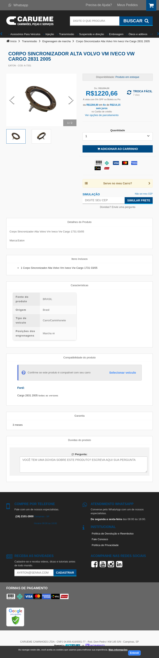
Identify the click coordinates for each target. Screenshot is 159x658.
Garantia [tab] (79, 415)
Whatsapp (18, 5)
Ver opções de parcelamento (102, 115)
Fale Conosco (100, 539)
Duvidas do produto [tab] (79, 440)
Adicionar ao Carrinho (117, 149)
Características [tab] (79, 285)
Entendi (134, 653)
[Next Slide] (70, 100)
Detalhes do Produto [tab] (80, 222)
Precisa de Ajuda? (99, 5)
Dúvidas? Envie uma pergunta (117, 207)
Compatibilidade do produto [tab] (79, 357)
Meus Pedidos (127, 5)
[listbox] (118, 136)
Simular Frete (138, 200)
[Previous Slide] (11, 100)
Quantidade (117, 130)
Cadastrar (65, 572)
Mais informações (118, 649)
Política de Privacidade (105, 545)
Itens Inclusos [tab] (79, 258)
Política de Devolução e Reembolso (113, 533)
